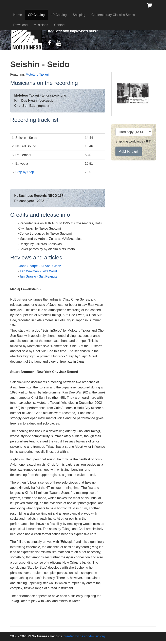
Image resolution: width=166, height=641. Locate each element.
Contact (59, 25)
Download (20, 25)
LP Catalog (59, 15)
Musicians (41, 25)
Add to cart (129, 151)
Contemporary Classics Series (113, 15)
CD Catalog (36, 15)
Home (17, 15)
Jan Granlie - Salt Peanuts (38, 276)
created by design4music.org (84, 636)
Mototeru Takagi (37, 74)
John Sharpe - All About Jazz (40, 266)
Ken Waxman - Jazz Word (38, 271)
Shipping (79, 15)
